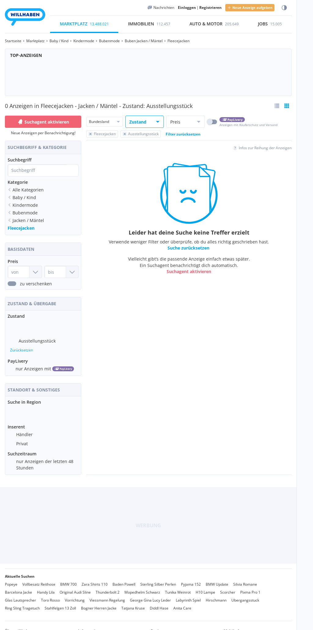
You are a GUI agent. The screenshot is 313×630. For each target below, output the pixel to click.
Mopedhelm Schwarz (142, 587)
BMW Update (217, 579)
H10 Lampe (205, 587)
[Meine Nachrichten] (160, 7)
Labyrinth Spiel (188, 595)
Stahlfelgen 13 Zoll (60, 603)
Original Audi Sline (75, 587)
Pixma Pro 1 (250, 587)
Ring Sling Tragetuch (22, 603)
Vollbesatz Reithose (38, 579)
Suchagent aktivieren (43, 122)
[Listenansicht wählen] (277, 106)
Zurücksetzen (21, 347)
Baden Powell (123, 579)
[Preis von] (25, 272)
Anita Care (182, 603)
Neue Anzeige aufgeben (249, 7)
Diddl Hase (159, 603)
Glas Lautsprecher (20, 595)
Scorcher (227, 587)
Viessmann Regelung (107, 595)
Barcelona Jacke (18, 587)
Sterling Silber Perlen (158, 579)
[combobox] (37, 170)
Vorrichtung (75, 595)
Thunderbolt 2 (108, 587)
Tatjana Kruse (133, 603)
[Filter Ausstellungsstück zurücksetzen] (140, 134)
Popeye (11, 579)
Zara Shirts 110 (95, 579)
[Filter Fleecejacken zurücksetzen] (102, 134)
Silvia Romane (245, 579)
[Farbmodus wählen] (284, 8)
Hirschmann (216, 595)
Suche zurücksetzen (188, 248)
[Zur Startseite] (25, 18)
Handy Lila (46, 587)
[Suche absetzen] (72, 170)
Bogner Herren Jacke (98, 603)
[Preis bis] (61, 272)
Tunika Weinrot (178, 587)
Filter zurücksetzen (183, 134)
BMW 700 (68, 579)
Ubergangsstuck (245, 595)
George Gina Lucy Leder (150, 595)
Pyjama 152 (191, 579)
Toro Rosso (50, 595)
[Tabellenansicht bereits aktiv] (287, 106)
